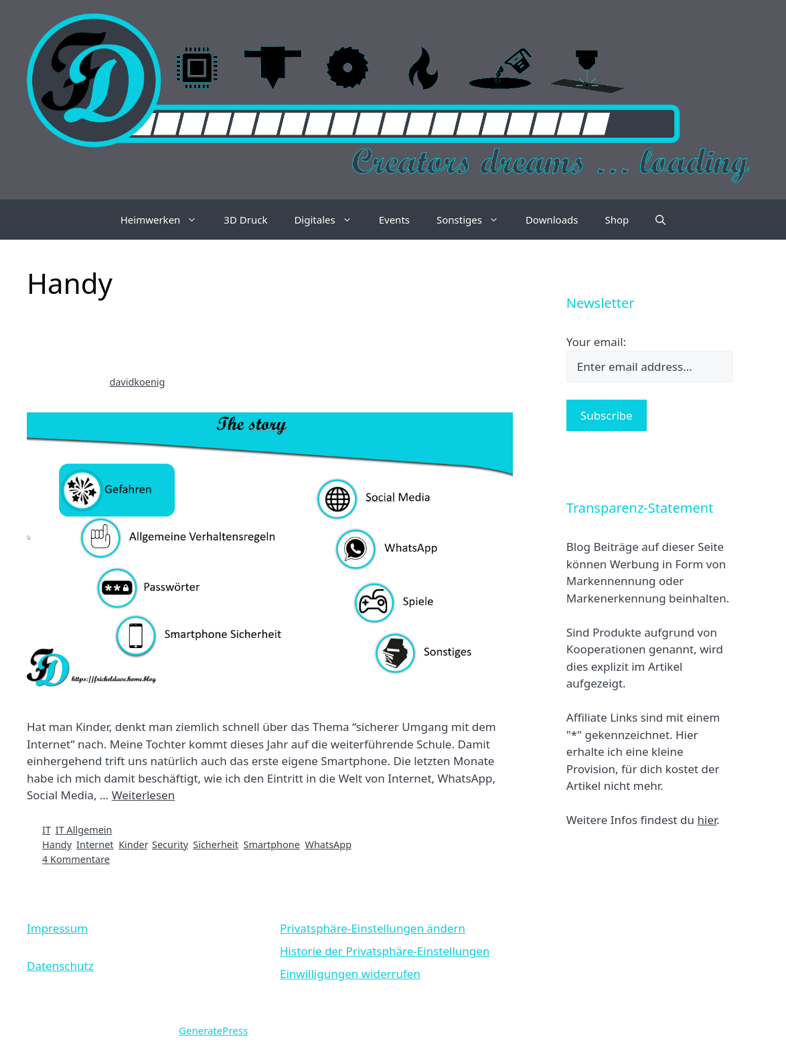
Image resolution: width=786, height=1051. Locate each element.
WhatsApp (328, 844)
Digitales (329, 219)
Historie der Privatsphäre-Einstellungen (384, 951)
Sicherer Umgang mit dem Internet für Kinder (239, 342)
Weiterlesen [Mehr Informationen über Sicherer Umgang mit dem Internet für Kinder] (143, 795)
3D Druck (245, 219)
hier (706, 819)
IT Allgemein (84, 829)
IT (46, 829)
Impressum (57, 928)
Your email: (596, 341)
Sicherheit (215, 844)
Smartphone (272, 844)
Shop (617, 219)
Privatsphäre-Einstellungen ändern (372, 928)
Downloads (552, 219)
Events (394, 219)
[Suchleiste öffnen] (660, 219)
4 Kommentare (76, 859)
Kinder (133, 844)
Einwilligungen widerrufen (350, 973)
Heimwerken (166, 219)
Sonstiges (474, 219)
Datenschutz (60, 965)
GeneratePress (213, 1030)
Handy (56, 844)
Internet (94, 844)
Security (170, 844)
